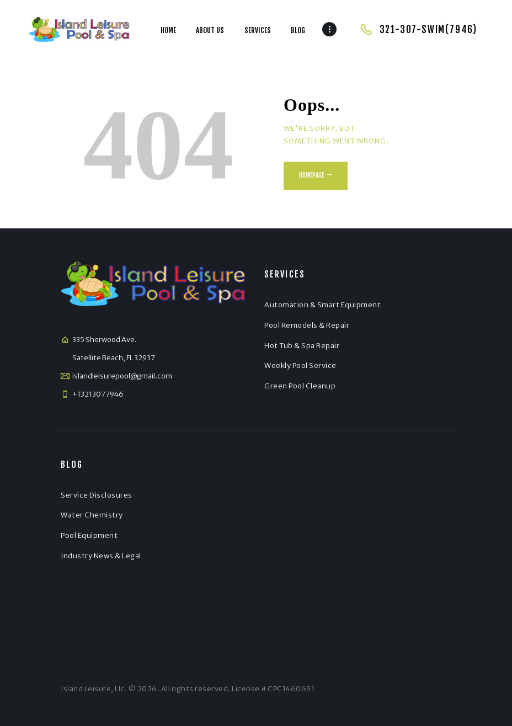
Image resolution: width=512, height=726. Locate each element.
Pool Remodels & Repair (306, 325)
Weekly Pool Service (300, 365)
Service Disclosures (96, 495)
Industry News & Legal (101, 555)
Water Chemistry (92, 515)
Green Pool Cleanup (299, 386)
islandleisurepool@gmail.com (122, 376)
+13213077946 (98, 394)
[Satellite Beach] (357, 548)
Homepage (311, 175)
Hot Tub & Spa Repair (301, 345)
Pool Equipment (89, 535)
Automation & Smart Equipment (322, 304)
